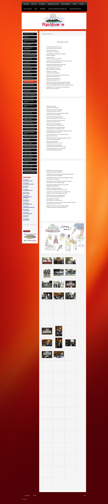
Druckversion (27, 495)
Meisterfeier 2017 (26, 200)
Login (85, 495)
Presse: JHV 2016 (26, 210)
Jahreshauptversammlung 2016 (28, 207)
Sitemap (34, 495)
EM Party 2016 (25, 216)
